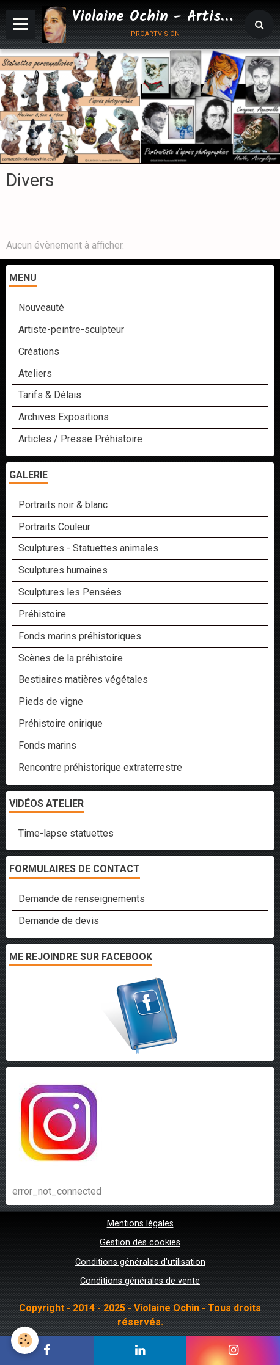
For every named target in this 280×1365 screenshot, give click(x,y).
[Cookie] (25, 1340)
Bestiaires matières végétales (83, 679)
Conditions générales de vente (140, 1281)
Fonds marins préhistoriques (79, 636)
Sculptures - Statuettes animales (88, 548)
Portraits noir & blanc (63, 505)
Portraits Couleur (54, 527)
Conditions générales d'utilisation (140, 1262)
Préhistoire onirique (60, 723)
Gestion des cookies (140, 1242)
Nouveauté (41, 307)
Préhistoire (42, 614)
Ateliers (35, 373)
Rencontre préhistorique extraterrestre (100, 767)
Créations (38, 351)
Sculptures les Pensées (70, 592)
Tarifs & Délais (49, 395)
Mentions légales (140, 1223)
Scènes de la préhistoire (70, 658)
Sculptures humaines (63, 570)
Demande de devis (58, 920)
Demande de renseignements (81, 899)
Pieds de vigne (50, 701)
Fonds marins (47, 745)
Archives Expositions (63, 417)
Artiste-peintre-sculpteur (71, 329)
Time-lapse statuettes (66, 833)
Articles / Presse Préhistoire (80, 439)
